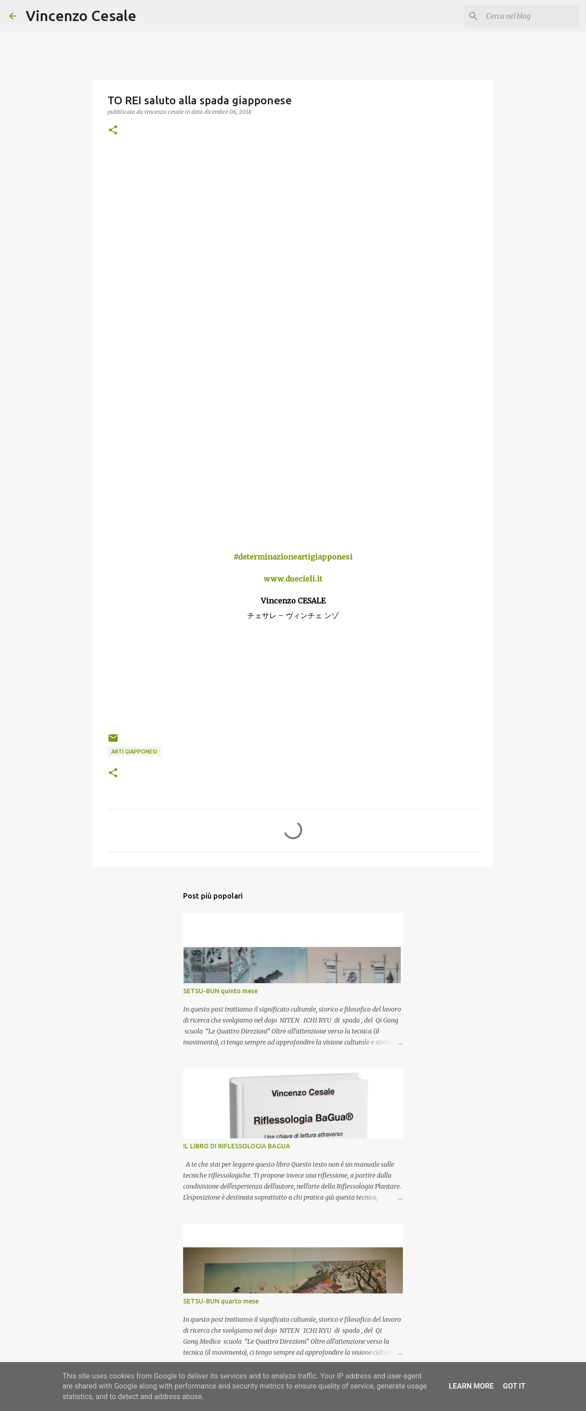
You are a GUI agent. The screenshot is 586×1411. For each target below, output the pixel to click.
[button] (113, 130)
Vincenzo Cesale (81, 15)
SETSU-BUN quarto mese (221, 1301)
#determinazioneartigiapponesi (293, 556)
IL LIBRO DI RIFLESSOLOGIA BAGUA (236, 1146)
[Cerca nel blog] (531, 16)
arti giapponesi (134, 751)
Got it (514, 1386)
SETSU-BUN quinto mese (220, 991)
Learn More (471, 1386)
